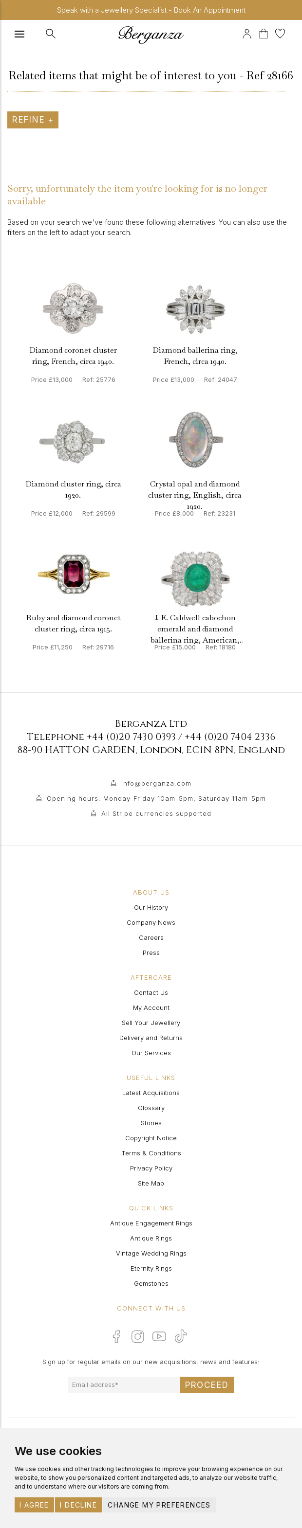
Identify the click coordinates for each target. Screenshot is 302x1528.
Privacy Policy (151, 1168)
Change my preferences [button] (159, 1505)
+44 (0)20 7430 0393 (131, 736)
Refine (33, 120)
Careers (151, 937)
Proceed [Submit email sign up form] (207, 1385)
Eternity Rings (151, 1268)
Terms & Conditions (151, 1153)
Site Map (151, 1183)
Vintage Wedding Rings (151, 1253)
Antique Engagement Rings (151, 1223)
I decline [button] (78, 1505)
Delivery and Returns (151, 1038)
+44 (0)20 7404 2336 (230, 736)
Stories (151, 1123)
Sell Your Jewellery (151, 1022)
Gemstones (151, 1283)
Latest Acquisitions (151, 1093)
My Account (151, 1007)
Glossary (151, 1108)
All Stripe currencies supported (156, 813)
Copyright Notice (151, 1138)
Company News (151, 922)
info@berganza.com (156, 783)
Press (151, 952)
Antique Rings (151, 1238)
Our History (151, 907)
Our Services (151, 1053)
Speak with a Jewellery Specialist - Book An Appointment (151, 10)
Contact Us (151, 992)
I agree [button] (34, 1505)
